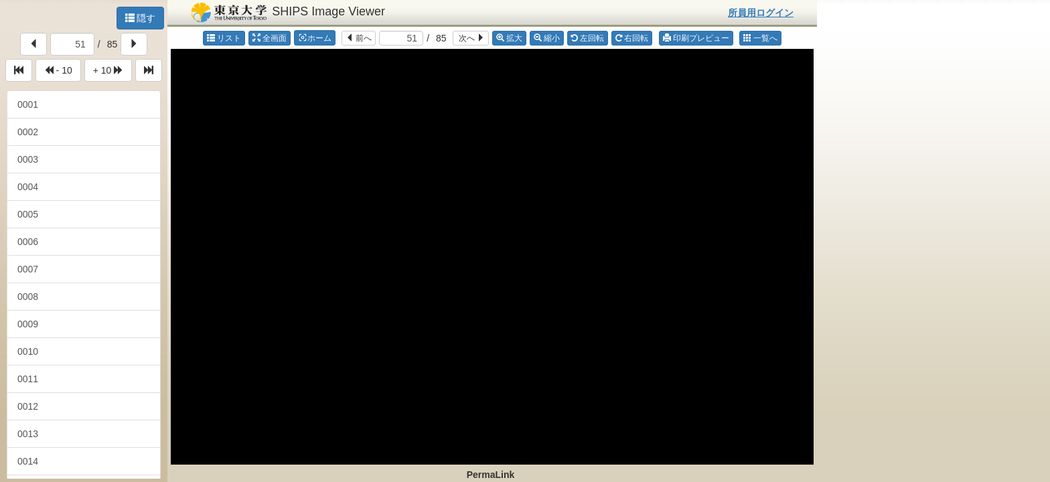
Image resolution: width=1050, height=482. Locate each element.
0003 (27, 159)
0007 (27, 269)
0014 (27, 461)
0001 (27, 104)
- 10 (58, 70)
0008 (27, 296)
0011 (27, 379)
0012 (27, 406)
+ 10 (108, 70)
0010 (27, 351)
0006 (27, 241)
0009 (27, 324)
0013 (27, 433)
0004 (27, 186)
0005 (27, 214)
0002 (27, 132)
